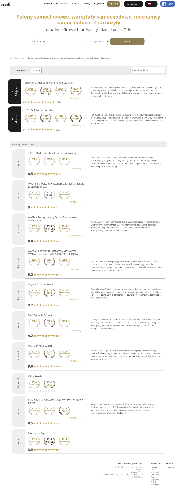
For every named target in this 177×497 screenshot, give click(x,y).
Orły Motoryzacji (17, 58)
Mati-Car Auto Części (40, 345)
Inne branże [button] (132, 4)
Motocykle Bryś (37, 433)
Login (167, 4)
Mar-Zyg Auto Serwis (40, 315)
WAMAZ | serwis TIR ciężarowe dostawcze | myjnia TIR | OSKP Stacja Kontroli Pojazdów (53, 252)
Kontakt (75, 3)
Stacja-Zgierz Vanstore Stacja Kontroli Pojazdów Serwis (55, 401)
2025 (35, 70)
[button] (151, 4)
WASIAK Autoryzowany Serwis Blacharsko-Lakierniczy (52, 219)
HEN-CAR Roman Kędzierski (41, 110)
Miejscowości (62, 3)
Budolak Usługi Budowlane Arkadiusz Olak (49, 82)
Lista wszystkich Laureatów (155, 472)
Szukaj (127, 41)
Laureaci (154, 467)
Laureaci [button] (46, 3)
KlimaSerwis (35, 376)
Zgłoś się (114, 3)
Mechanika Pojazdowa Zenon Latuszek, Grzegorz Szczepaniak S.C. (56, 185)
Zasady (87, 3)
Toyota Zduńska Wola (40, 284)
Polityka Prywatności (155, 483)
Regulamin (99, 3)
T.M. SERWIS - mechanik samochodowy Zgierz (54, 153)
